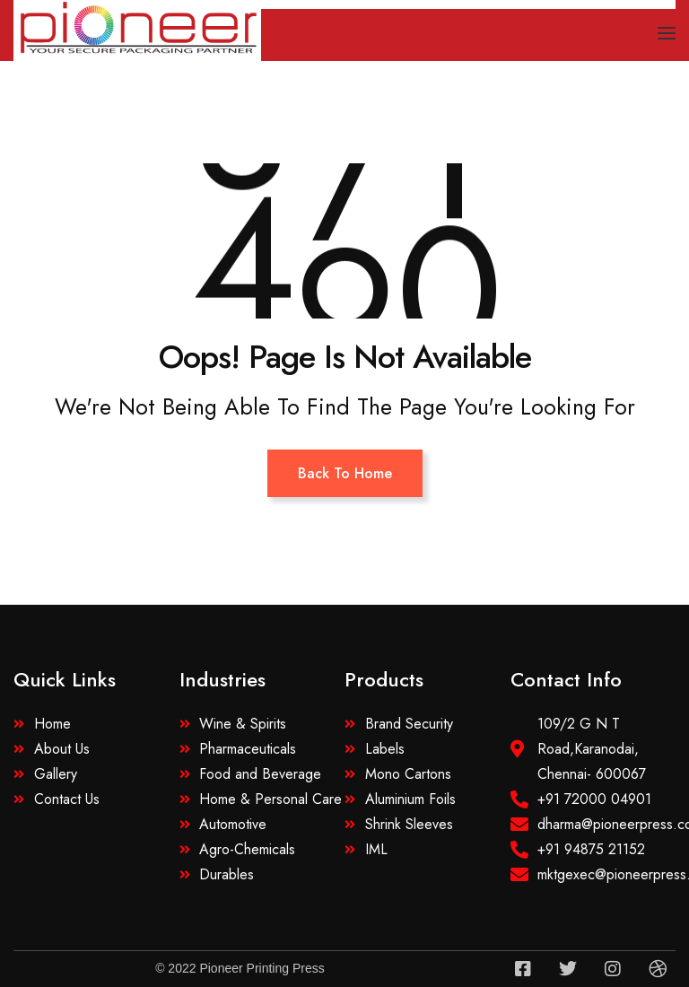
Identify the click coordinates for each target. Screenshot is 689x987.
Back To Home (345, 473)
